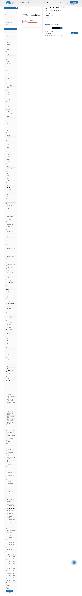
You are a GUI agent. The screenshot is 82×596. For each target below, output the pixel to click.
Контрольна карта (10, 491)
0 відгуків (51, 10)
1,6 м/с (8, 359)
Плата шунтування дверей (10, 433)
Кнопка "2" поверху (10, 540)
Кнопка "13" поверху (11, 559)
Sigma (8, 111)
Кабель (8, 376)
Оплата (6, 14)
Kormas (8, 135)
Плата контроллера (10, 447)
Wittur (8, 90)
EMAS (8, 183)
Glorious (8, 139)
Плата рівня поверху (11, 402)
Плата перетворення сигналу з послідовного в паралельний (11, 424)
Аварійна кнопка (10, 210)
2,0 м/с (8, 361)
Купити (56, 27)
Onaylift (8, 175)
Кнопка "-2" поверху (10, 533)
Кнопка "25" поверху (11, 580)
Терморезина (9, 301)
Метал (8, 294)
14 (7, 196)
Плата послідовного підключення (10, 406)
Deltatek (8, 152)
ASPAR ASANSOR (10, 132)
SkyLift (8, 173)
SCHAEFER (9, 161)
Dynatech (8, 156)
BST (7, 35)
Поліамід (8, 298)
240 (7, 284)
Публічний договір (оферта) (10, 20)
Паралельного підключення (9, 384)
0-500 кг (8, 305)
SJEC (7, 104)
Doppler (8, 94)
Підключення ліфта (10, 499)
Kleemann (9, 97)
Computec (9, 45)
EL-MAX (8, 182)
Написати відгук (57, 10)
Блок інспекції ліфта (10, 221)
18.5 (7, 338)
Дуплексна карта (10, 443)
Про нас (6, 10)
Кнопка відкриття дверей (10, 511)
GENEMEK (8, 147)
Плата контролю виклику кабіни (10, 400)
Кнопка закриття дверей (10, 514)
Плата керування (10, 411)
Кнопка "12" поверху (11, 558)
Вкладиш (8, 228)
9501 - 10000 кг (9, 327)
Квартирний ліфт (10, 234)
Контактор (9, 246)
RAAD (8, 78)
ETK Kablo (8, 49)
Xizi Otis (8, 106)
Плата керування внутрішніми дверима (11, 468)
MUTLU (8, 170)
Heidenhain (9, 95)
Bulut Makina (9, 168)
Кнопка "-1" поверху (10, 535)
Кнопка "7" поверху (10, 549)
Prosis (8, 125)
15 (7, 336)
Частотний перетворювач (9, 280)
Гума (8, 292)
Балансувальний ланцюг (10, 212)
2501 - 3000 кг (9, 313)
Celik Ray (8, 44)
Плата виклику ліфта (11, 430)
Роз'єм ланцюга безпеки (10, 585)
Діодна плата (9, 497)
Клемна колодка (10, 489)
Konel (8, 51)
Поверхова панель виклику (10, 252)
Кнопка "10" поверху (11, 554)
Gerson (8, 185)
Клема (8, 236)
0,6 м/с (8, 354)
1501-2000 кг (9, 310)
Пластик (8, 296)
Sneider (8, 66)
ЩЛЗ (8, 116)
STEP (8, 70)
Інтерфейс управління (11, 435)
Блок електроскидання (11, 222)
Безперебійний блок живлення (11, 217)
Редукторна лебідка (10, 258)
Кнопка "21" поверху (11, 573)
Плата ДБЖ (9, 466)
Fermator (8, 99)
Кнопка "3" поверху (10, 542)
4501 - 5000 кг (9, 320)
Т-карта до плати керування (10, 487)
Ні (7, 368)
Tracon (8, 180)
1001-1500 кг (9, 308)
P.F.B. (8, 144)
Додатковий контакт (11, 233)
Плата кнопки (9, 532)
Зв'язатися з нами (8, 22)
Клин (8, 238)
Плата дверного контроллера (10, 453)
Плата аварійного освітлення (10, 450)
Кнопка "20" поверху (11, 571)
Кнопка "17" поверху (11, 566)
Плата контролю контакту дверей (10, 438)
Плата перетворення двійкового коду (11, 420)
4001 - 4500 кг (9, 319)
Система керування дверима (10, 390)
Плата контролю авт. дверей (11, 414)
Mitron (8, 54)
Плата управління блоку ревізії (10, 445)
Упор (8, 273)
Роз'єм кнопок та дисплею (10, 588)
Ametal (8, 142)
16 (7, 194)
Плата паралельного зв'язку (11, 417)
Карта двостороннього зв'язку (11, 494)
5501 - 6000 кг (9, 322)
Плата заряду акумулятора (9, 473)
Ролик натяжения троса (10, 268)
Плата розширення (10, 481)
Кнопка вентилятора (11, 528)
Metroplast (9, 52)
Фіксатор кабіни (10, 275)
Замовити (74, 33)
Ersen (8, 47)
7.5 (7, 347)
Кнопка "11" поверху (11, 556)
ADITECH (8, 159)
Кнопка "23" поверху (11, 577)
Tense (8, 73)
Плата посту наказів (10, 455)
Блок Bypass (9, 219)
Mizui (8, 108)
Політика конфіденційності (10, 16)
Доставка (7, 12)
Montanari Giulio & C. (11, 140)
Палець (8, 249)
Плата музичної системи (10, 409)
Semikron (8, 61)
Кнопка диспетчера (10, 524)
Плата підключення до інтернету (11, 458)
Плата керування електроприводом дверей (10, 505)
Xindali (8, 176)
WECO (8, 75)
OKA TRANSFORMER (10, 85)
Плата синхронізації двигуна (10, 502)
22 (7, 340)
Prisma (8, 58)
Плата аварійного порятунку (10, 464)
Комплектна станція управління (10, 242)
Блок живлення (10, 224)
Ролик (8, 378)
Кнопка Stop (9, 240)
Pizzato (8, 149)
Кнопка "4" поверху (10, 544)
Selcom (8, 101)
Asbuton (8, 33)
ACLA (8, 157)
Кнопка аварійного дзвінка (10, 526)
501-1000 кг (9, 306)
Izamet (8, 87)
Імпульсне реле (10, 205)
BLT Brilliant (9, 109)
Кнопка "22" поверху (11, 575)
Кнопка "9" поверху (10, 552)
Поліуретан (9, 299)
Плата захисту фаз (10, 479)
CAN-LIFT (8, 42)
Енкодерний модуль (10, 403)
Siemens (8, 64)
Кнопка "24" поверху (11, 578)
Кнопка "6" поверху (10, 547)
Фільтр (8, 277)
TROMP (8, 163)
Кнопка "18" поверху (11, 568)
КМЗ (7, 114)
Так (7, 366)
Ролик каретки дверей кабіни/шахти (11, 265)
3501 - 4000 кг (9, 317)
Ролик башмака (10, 262)
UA (71, 4)
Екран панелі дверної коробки (11, 397)
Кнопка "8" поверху (10, 551)
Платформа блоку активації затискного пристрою (11, 477)
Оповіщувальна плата (11, 470)
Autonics (8, 137)
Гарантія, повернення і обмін (9, 18)
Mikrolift (8, 126)
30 (7, 341)
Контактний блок (10, 244)
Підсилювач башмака (11, 248)
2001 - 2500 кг (9, 312)
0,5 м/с (8, 352)
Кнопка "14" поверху (11, 561)
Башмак (8, 214)
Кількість (46, 27)
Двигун (8, 375)
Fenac (8, 145)
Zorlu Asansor (9, 171)
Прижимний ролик (10, 256)
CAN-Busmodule (10, 382)
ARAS (8, 92)
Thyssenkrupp (9, 83)
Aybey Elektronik (10, 102)
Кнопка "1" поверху (10, 539)
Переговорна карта (10, 496)
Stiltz (8, 71)
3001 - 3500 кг (9, 315)
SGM (8, 178)
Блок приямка (9, 226)
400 (7, 287)
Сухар (8, 270)
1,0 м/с (8, 357)
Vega (8, 166)
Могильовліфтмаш (10, 113)
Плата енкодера (10, 394)
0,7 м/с (8, 356)
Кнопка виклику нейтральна (10, 522)
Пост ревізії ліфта (10, 254)
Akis (7, 130)
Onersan (8, 164)
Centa (8, 128)
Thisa (8, 120)
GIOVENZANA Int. (10, 133)
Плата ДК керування (11, 392)
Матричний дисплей (11, 484)
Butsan (8, 39)
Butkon (8, 37)
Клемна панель (10, 483)
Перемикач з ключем (11, 530)
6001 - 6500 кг (9, 324)
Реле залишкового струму (10, 260)
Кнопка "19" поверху (11, 570)
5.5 (7, 345)
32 (7, 343)
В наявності (9, 189)
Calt (7, 40)
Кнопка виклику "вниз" (11, 519)
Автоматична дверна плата (11, 428)
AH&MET (8, 118)
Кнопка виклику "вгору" (10, 517)
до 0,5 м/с (9, 350)
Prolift (8, 59)
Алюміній (8, 291)
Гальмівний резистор (11, 231)
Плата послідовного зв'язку (10, 387)
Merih (8, 121)
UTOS (8, 154)
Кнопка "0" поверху (10, 537)
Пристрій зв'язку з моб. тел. (11, 461)
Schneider (9, 82)
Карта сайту (7, 24)
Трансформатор (10, 272)
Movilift (8, 89)
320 (7, 285)
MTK (7, 56)
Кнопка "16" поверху (11, 564)
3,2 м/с (8, 362)
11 (7, 335)
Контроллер (9, 373)
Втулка (8, 229)
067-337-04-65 (25, 2)
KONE (8, 80)
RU (73, 4)
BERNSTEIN (9, 151)
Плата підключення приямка (10, 441)
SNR (7, 68)
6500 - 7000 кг (9, 325)
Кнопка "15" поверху (11, 563)
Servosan (8, 63)
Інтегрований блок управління (10, 208)
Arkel (8, 123)
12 (7, 198)
